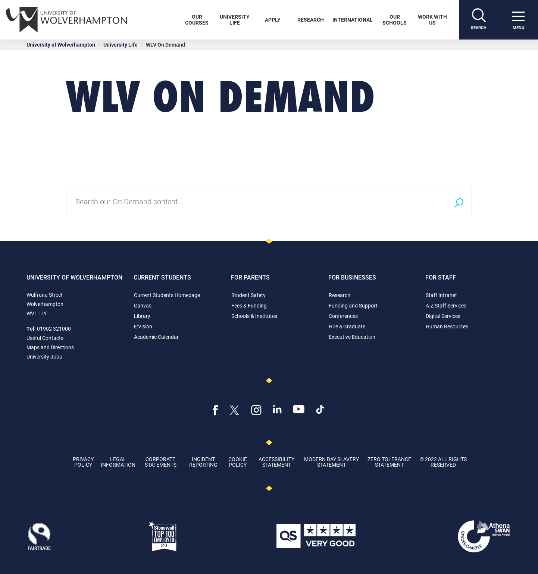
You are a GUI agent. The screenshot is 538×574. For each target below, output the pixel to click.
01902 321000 (54, 328)
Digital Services (443, 315)
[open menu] (518, 20)
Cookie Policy (237, 461)
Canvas (142, 305)
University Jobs (44, 356)
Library (142, 315)
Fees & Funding (249, 305)
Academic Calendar (156, 336)
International (352, 19)
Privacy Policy (83, 461)
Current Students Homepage (167, 295)
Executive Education (352, 336)
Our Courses (197, 19)
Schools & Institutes (254, 315)
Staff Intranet (441, 295)
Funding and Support (353, 305)
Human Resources (447, 326)
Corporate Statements (160, 461)
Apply (273, 19)
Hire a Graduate (347, 326)
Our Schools (394, 19)
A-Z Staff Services (446, 305)
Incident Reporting (203, 461)
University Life (235, 19)
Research (310, 19)
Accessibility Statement (276, 461)
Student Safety (248, 295)
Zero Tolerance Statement (389, 461)
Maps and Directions (50, 347)
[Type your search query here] (256, 201)
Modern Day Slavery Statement (331, 461)
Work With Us (432, 19)
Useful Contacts (44, 337)
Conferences (343, 315)
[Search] (478, 20)
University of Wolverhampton (60, 44)
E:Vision (143, 326)
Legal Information (118, 461)
